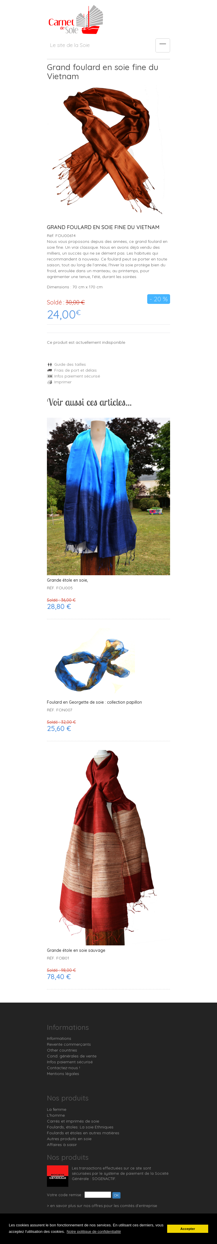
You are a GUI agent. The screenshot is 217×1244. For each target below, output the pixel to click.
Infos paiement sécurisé (73, 376)
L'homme (56, 1115)
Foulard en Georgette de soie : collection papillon (94, 702)
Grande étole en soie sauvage (76, 950)
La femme (56, 1109)
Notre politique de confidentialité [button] (94, 1231)
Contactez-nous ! (63, 1067)
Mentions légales (63, 1073)
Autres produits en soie (69, 1138)
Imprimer (59, 382)
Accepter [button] (187, 1229)
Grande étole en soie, (67, 580)
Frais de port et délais (72, 370)
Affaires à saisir (62, 1144)
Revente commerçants (69, 1044)
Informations (59, 1038)
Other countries (62, 1050)
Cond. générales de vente (71, 1056)
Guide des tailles (66, 364)
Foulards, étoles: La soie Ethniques (80, 1127)
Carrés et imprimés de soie (73, 1121)
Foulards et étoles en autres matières (83, 1132)
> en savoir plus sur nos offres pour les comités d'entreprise (102, 1205)
